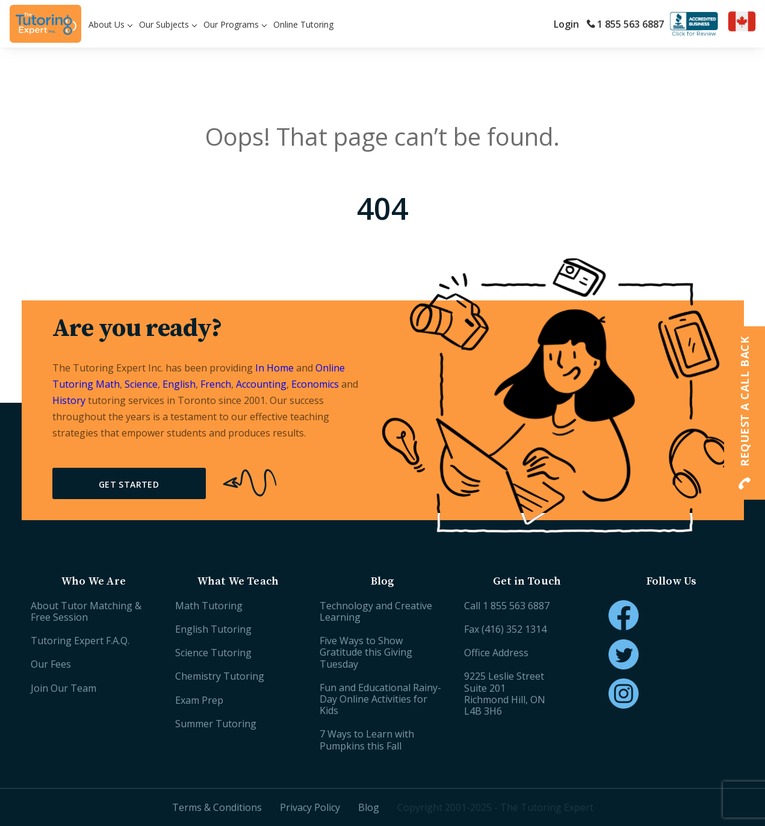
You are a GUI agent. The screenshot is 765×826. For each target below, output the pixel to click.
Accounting (261, 384)
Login (566, 24)
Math (108, 384)
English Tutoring (213, 629)
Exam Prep (199, 700)
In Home (274, 367)
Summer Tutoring (215, 723)
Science (141, 384)
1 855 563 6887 (624, 24)
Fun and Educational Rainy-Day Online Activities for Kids (380, 699)
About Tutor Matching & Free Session (86, 611)
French (215, 384)
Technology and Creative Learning (376, 611)
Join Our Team (63, 688)
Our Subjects (164, 24)
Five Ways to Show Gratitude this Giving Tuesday (366, 652)
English (179, 384)
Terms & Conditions (217, 807)
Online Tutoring (303, 24)
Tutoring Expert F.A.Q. (80, 640)
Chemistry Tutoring (219, 676)
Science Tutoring (213, 652)
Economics (315, 384)
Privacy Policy (310, 807)
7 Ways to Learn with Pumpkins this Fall (367, 739)
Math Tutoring (209, 605)
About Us (106, 24)
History (68, 400)
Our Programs (231, 24)
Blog (368, 807)
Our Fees (51, 664)
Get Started (129, 484)
